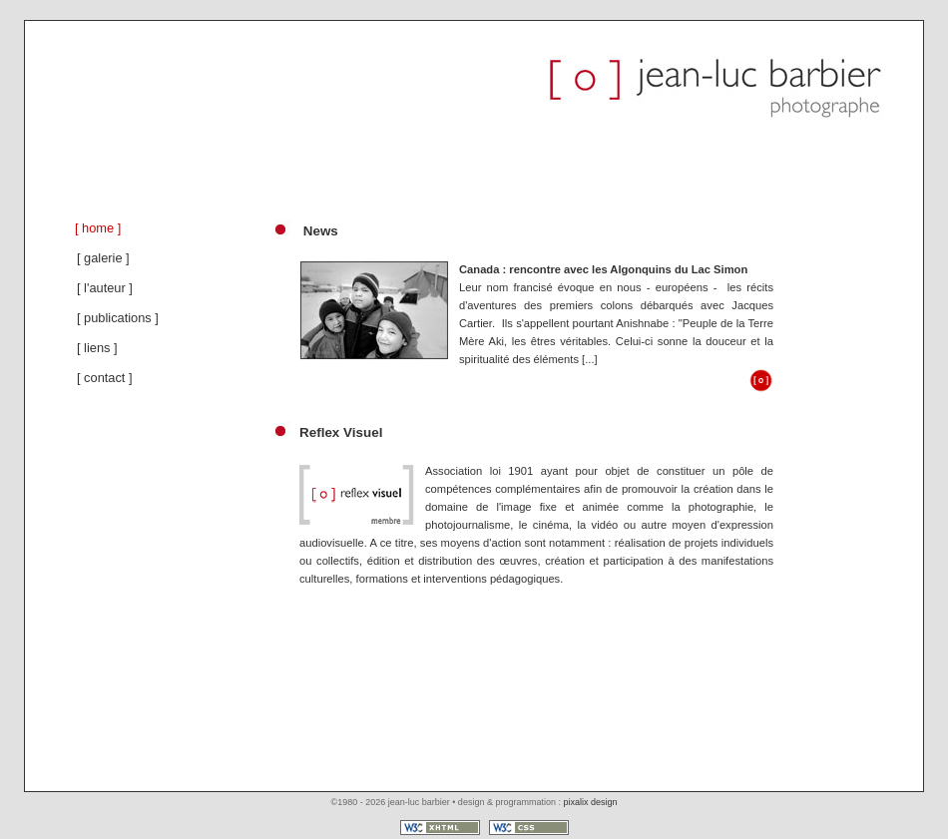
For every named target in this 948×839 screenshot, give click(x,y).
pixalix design (590, 802)
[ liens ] (97, 347)
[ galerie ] (103, 257)
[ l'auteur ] (105, 287)
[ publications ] (118, 317)
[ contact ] (104, 377)
